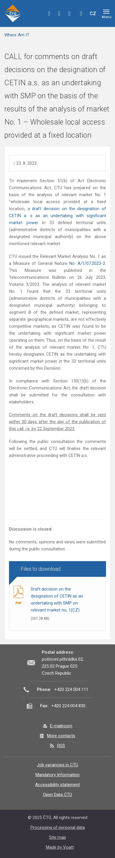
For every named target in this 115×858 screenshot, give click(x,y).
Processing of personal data (57, 827)
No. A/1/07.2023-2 (87, 263)
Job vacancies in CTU (57, 764)
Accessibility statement (57, 784)
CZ (93, 13)
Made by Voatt (60, 847)
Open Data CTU (57, 794)
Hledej (81, 13)
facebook (49, 13)
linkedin (69, 13)
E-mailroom (61, 725)
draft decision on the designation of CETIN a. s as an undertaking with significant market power (57, 215)
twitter (59, 13)
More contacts (61, 735)
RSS (61, 745)
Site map (57, 837)
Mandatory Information (57, 774)
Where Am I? (16, 35)
